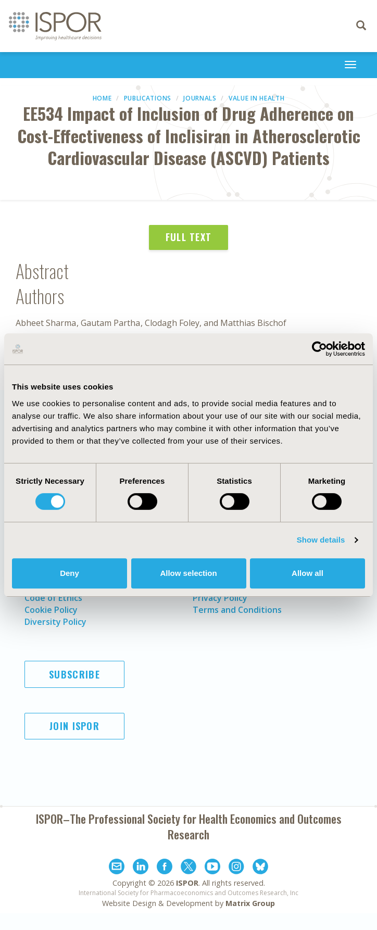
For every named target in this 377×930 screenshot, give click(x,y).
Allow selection (188, 573)
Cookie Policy (51, 609)
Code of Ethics (53, 598)
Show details (321, 539)
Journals (200, 98)
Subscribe (74, 674)
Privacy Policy (220, 598)
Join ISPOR (74, 726)
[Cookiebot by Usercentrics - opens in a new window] (319, 349)
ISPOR (187, 883)
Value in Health (257, 98)
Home (102, 98)
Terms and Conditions (237, 609)
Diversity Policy (55, 621)
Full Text (189, 237)
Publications (147, 98)
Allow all (307, 573)
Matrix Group (250, 903)
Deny (69, 573)
